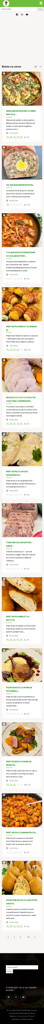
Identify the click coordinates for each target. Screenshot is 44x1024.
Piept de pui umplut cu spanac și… (21, 328)
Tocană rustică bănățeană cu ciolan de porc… (20, 254)
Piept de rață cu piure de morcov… (18, 763)
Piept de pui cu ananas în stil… (21, 832)
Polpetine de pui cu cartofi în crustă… (21, 902)
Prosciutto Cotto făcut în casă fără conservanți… (20, 399)
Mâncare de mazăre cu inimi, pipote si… (21, 113)
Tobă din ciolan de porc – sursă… (19, 544)
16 (28, 937)
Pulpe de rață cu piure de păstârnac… (19, 689)
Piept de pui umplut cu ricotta (17, 618)
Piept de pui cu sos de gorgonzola (17, 473)
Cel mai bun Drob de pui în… (20, 185)
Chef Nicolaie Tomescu (28, 1010)
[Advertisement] (22, 41)
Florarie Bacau (24, 1013)
